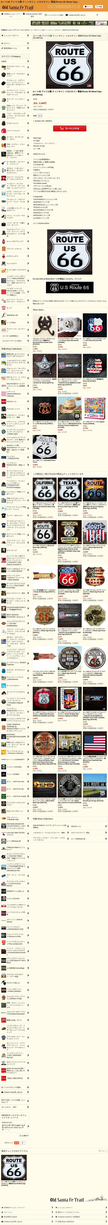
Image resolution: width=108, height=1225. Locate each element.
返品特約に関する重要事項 (42, 121)
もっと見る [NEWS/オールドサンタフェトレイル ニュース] (24, 1135)
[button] (97, 15)
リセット (103, 1151)
